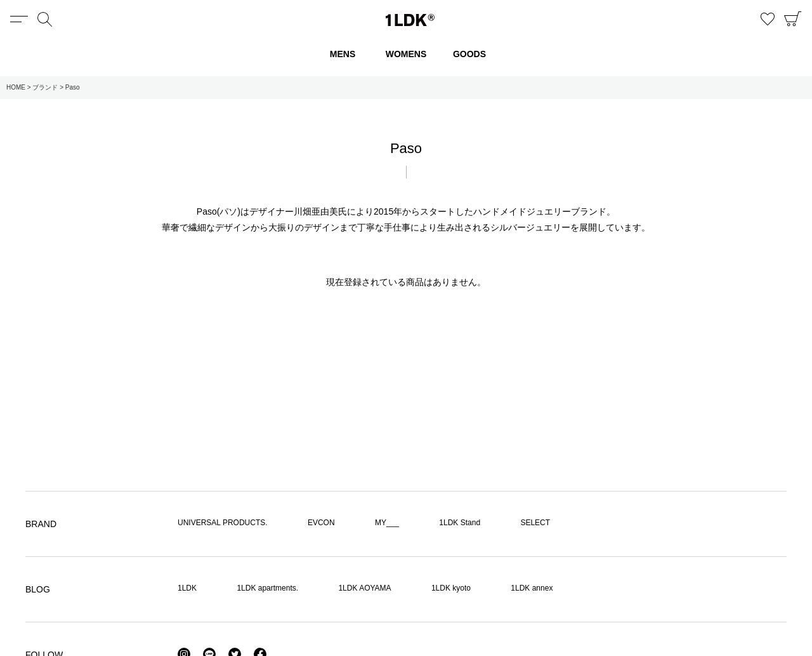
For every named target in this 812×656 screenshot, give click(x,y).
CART (793, 19)
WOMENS (406, 54)
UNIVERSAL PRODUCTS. (223, 522)
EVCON (321, 522)
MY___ (387, 522)
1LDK (410, 20)
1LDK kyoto (451, 588)
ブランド (45, 87)
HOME (15, 87)
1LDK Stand (459, 522)
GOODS (469, 54)
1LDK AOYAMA (364, 588)
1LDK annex (532, 588)
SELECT (535, 522)
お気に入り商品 (767, 19)
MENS (342, 54)
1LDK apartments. (267, 588)
